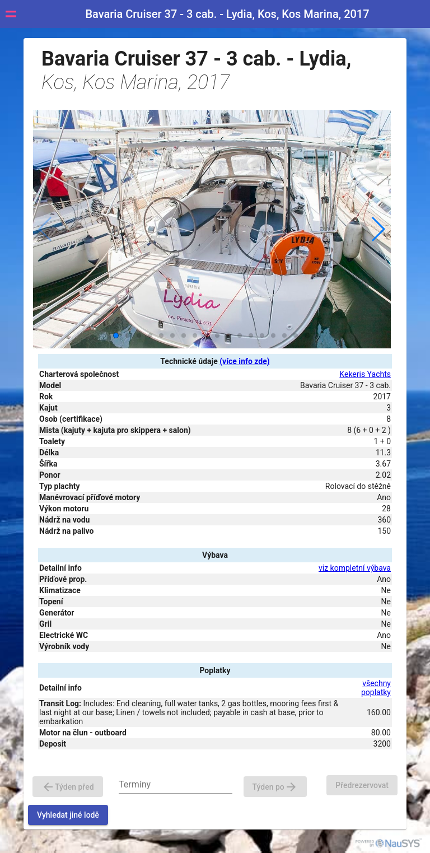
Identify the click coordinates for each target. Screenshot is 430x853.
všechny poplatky (376, 688)
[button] (377, 229)
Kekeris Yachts (365, 374)
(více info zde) (244, 361)
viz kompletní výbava (355, 567)
